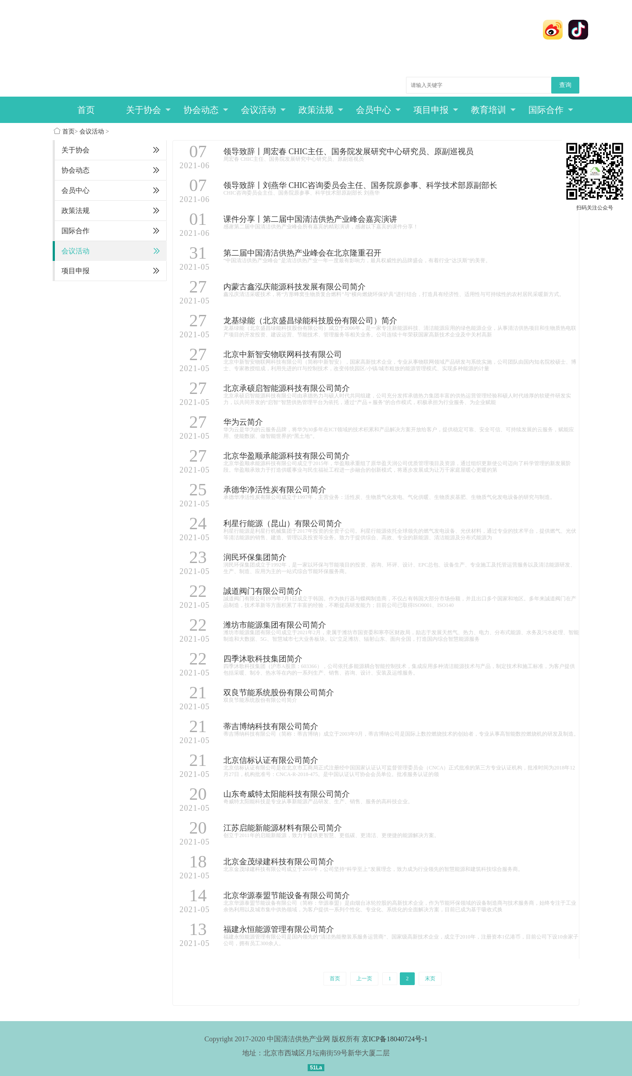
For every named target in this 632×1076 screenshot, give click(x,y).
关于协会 (148, 110)
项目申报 (436, 110)
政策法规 (321, 110)
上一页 (364, 978)
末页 (430, 978)
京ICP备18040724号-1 (394, 1039)
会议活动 (263, 110)
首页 (86, 110)
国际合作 (551, 110)
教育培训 (493, 110)
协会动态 (206, 110)
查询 (565, 85)
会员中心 (378, 110)
